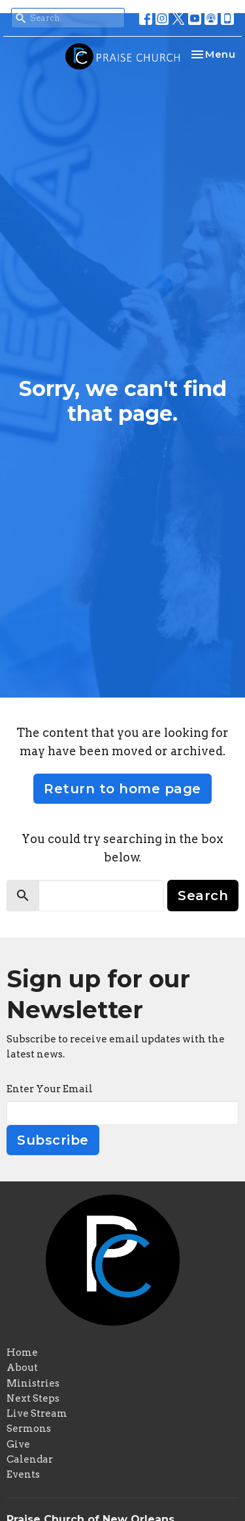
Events (23, 1474)
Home (22, 1352)
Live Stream (37, 1413)
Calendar (30, 1459)
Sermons (29, 1428)
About (22, 1367)
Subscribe (53, 1140)
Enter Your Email (50, 1089)
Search (203, 895)
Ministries (33, 1383)
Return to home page (122, 789)
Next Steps (33, 1398)
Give (18, 1444)
